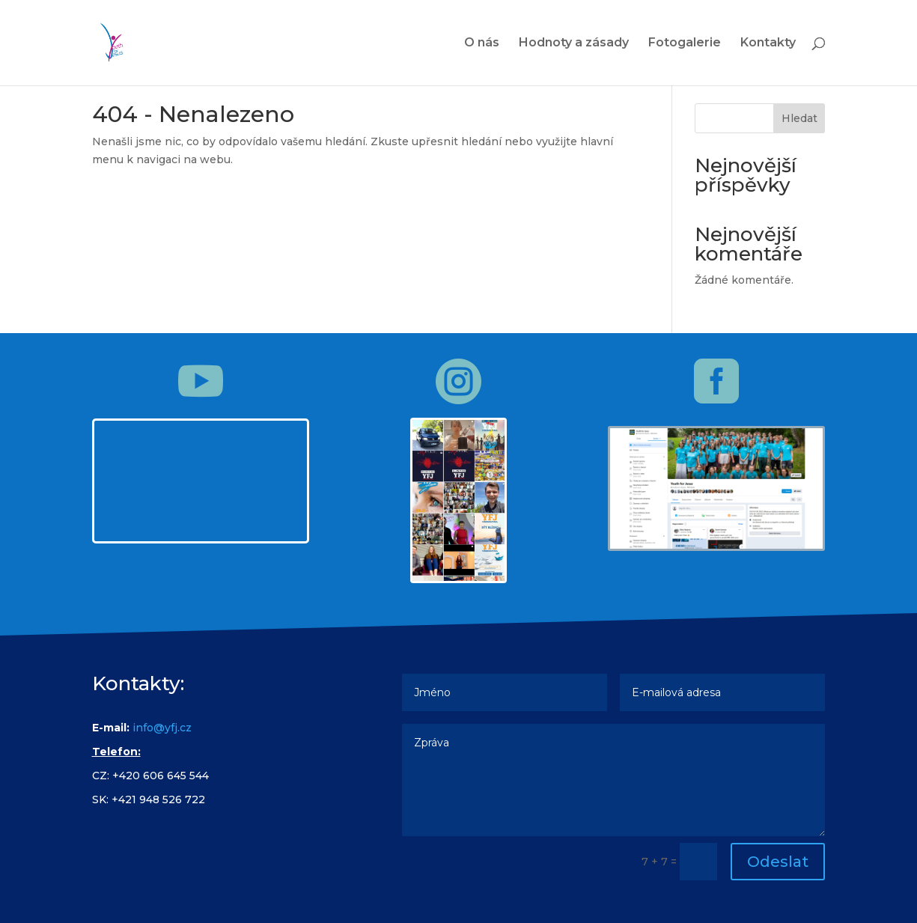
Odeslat (777, 862)
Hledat (799, 118)
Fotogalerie (684, 43)
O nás (481, 43)
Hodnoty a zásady (574, 43)
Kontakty (768, 43)
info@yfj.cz (162, 727)
